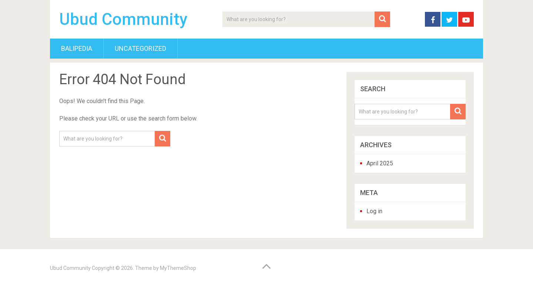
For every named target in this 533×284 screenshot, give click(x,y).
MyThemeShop (178, 268)
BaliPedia (76, 48)
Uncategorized (140, 48)
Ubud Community (123, 19)
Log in (374, 211)
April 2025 (379, 163)
